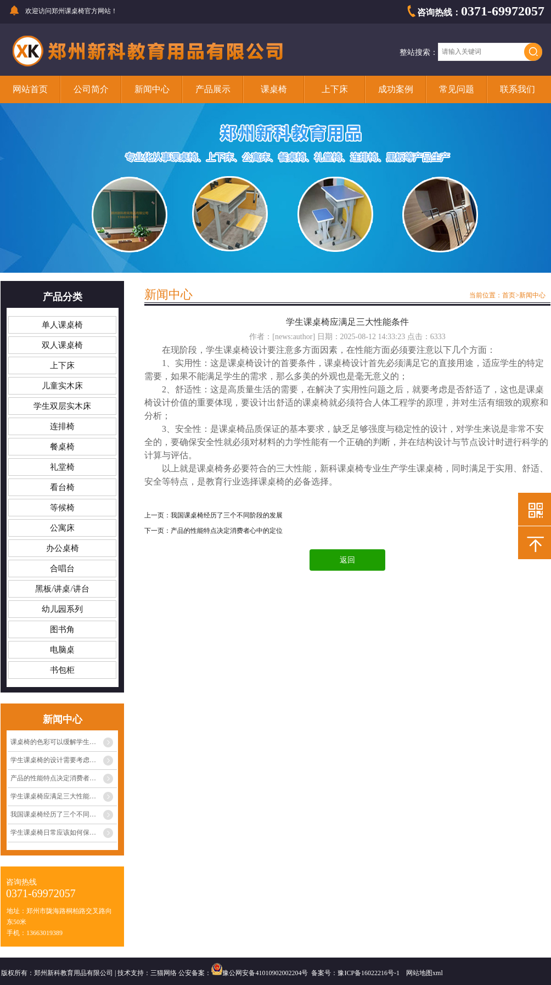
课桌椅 (274, 89)
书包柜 (62, 670)
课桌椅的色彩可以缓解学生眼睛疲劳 (63, 742)
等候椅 (62, 507)
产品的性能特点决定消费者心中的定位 (63, 778)
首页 (508, 295)
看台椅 (62, 487)
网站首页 (30, 89)
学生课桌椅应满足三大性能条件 (56, 796)
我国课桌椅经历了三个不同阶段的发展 (63, 814)
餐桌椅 (62, 446)
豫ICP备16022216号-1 (369, 973)
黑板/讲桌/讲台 (62, 588)
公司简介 (91, 89)
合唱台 (62, 568)
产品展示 (212, 89)
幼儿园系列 (62, 609)
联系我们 (517, 89)
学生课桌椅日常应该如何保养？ (56, 832)
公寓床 (62, 528)
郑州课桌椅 (68, 11)
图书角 (62, 629)
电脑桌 (62, 649)
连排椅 (62, 426)
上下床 (335, 89)
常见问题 (456, 89)
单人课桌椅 (62, 324)
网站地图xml (424, 973)
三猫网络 (163, 973)
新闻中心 (152, 89)
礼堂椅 (62, 467)
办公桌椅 (62, 548)
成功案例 (395, 89)
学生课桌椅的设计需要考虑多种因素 (63, 760)
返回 (347, 560)
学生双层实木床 (62, 406)
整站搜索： (419, 52)
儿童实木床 (62, 385)
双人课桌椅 (62, 345)
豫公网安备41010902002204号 (265, 973)
